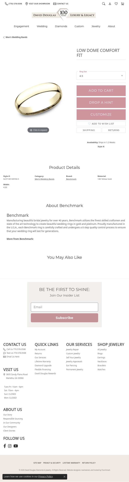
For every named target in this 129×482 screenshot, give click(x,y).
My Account (40, 349)
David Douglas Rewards (45, 373)
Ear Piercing (71, 365)
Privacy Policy (45, 476)
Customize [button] (101, 114)
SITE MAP (37, 463)
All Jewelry (102, 349)
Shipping (89, 130)
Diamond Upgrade (43, 365)
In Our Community (11, 422)
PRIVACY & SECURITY (52, 463)
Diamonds (61, 26)
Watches (101, 369)
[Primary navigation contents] (64, 26)
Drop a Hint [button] (101, 102)
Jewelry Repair (72, 349)
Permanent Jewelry (74, 369)
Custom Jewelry (73, 353)
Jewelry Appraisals (74, 361)
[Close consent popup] (64, 477)
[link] (13, 3)
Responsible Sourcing (13, 418)
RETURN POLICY (89, 463)
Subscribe (64, 318)
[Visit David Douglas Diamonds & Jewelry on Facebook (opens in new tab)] (4, 446)
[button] (103, 3)
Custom (79, 26)
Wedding (42, 26)
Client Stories (9, 430)
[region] (38, 99)
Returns (113, 130)
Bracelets (102, 365)
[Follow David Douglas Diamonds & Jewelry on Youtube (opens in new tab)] (15, 446)
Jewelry (96, 26)
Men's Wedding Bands (16, 37)
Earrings (101, 357)
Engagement (21, 26)
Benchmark (71, 179)
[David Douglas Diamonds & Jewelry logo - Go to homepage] (64, 14)
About (111, 26)
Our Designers (9, 426)
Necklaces (102, 361)
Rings (100, 353)
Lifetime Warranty (43, 361)
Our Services (40, 357)
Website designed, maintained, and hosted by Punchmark (88, 470)
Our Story (7, 414)
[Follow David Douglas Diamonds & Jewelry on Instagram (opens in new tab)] (10, 446)
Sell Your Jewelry (73, 357)
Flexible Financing (43, 369)
